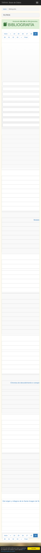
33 (17, 37)
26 (23, 34)
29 (35, 34)
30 (5, 37)
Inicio (5, 9)
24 (14, 34)
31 (9, 37)
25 (18, 34)
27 (27, 34)
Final (25, 37)
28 (31, 34)
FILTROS (6, 15)
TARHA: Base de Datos (11, 3)
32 (13, 37)
